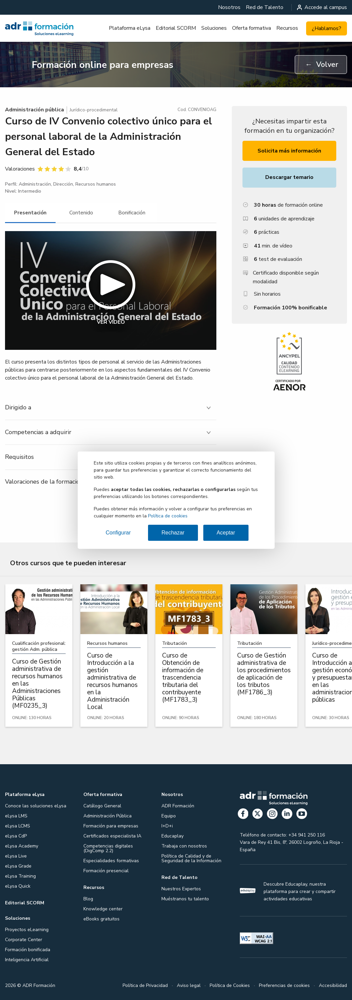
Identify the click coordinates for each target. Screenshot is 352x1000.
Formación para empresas (110, 826)
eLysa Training (20, 876)
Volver (321, 65)
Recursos (287, 28)
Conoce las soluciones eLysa (35, 806)
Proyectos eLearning (27, 929)
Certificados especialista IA (112, 836)
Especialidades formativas (111, 861)
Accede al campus (322, 7)
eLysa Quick (17, 886)
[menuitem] (229, 7)
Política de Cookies (230, 985)
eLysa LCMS (17, 826)
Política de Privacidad (145, 985)
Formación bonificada (27, 949)
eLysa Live (16, 856)
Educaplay (172, 836)
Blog (88, 899)
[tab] (30, 213)
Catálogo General (102, 806)
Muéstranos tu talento (185, 899)
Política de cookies (168, 516)
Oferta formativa (251, 28)
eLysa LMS (16, 816)
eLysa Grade (18, 866)
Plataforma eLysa (129, 28)
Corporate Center (23, 939)
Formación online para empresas (102, 65)
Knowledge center (103, 909)
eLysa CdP (16, 836)
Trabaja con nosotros (184, 846)
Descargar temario (289, 177)
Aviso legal (189, 985)
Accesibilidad (333, 985)
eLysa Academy (21, 846)
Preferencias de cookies (284, 985)
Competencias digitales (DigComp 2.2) (108, 848)
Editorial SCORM (176, 28)
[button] (110, 290)
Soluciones (214, 28)
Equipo (168, 816)
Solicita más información (289, 151)
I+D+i (167, 826)
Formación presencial (106, 871)
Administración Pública (107, 816)
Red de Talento (264, 7)
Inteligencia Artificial (27, 960)
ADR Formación (177, 806)
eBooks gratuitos (101, 919)
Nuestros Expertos (181, 889)
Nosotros (229, 7)
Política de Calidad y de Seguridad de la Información (191, 858)
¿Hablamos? (326, 28)
